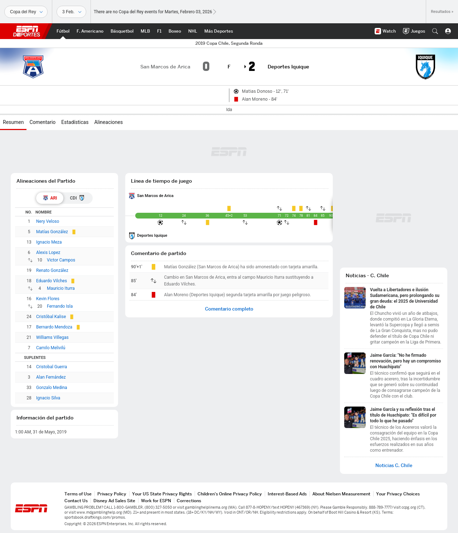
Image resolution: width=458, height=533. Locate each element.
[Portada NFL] (90, 31)
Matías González (52, 231)
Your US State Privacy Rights (162, 493)
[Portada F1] (159, 31)
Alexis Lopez (48, 252)
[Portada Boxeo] (175, 31)
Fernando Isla (60, 306)
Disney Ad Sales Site (114, 500)
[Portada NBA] (122, 31)
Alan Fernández (51, 377)
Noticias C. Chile (393, 465)
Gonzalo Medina (51, 387)
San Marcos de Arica (155, 195)
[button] (435, 31)
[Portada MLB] (145, 31)
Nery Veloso (47, 221)
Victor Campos (61, 260)
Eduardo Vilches (51, 280)
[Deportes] (26, 12)
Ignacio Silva (48, 397)
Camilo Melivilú (50, 347)
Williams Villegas (52, 337)
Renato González (52, 270)
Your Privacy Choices (398, 493)
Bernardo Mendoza (54, 327)
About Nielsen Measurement (341, 493)
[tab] (49, 198)
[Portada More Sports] (218, 31)
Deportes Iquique (152, 235)
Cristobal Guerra (51, 366)
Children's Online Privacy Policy (230, 493)
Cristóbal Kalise (51, 316)
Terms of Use (78, 493)
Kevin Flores (47, 298)
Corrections (189, 500)
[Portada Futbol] (63, 31)
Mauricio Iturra (61, 288)
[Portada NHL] (192, 31)
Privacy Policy (111, 493)
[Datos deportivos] (71, 12)
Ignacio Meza (49, 242)
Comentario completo (229, 309)
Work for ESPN (156, 500)
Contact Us (76, 500)
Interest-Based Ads (287, 493)
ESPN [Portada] (26, 31)
